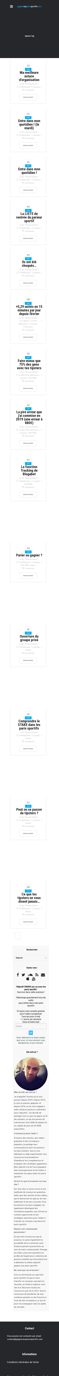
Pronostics (28, 327)
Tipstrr (13, 1365)
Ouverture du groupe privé (29, 638)
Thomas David (30, 84)
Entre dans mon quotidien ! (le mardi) (29, 124)
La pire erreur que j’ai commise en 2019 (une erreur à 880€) (29, 417)
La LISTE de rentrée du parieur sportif (29, 217)
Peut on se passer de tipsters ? (29, 811)
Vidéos (33, 565)
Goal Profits (34, 1365)
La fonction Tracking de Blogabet (29, 470)
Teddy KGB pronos (28, 1368)
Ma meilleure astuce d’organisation (29, 76)
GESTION (25, 375)
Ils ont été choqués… (29, 264)
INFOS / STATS (30, 321)
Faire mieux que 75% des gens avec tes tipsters (29, 364)
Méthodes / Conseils (30, 87)
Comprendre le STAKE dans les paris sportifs (29, 724)
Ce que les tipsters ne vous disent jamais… (29, 898)
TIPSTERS (32, 378)
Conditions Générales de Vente (23, 1320)
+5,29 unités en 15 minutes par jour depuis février (29, 310)
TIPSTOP (23, 1365)
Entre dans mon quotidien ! (29, 171)
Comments (29, 90)
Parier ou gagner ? (29, 555)
